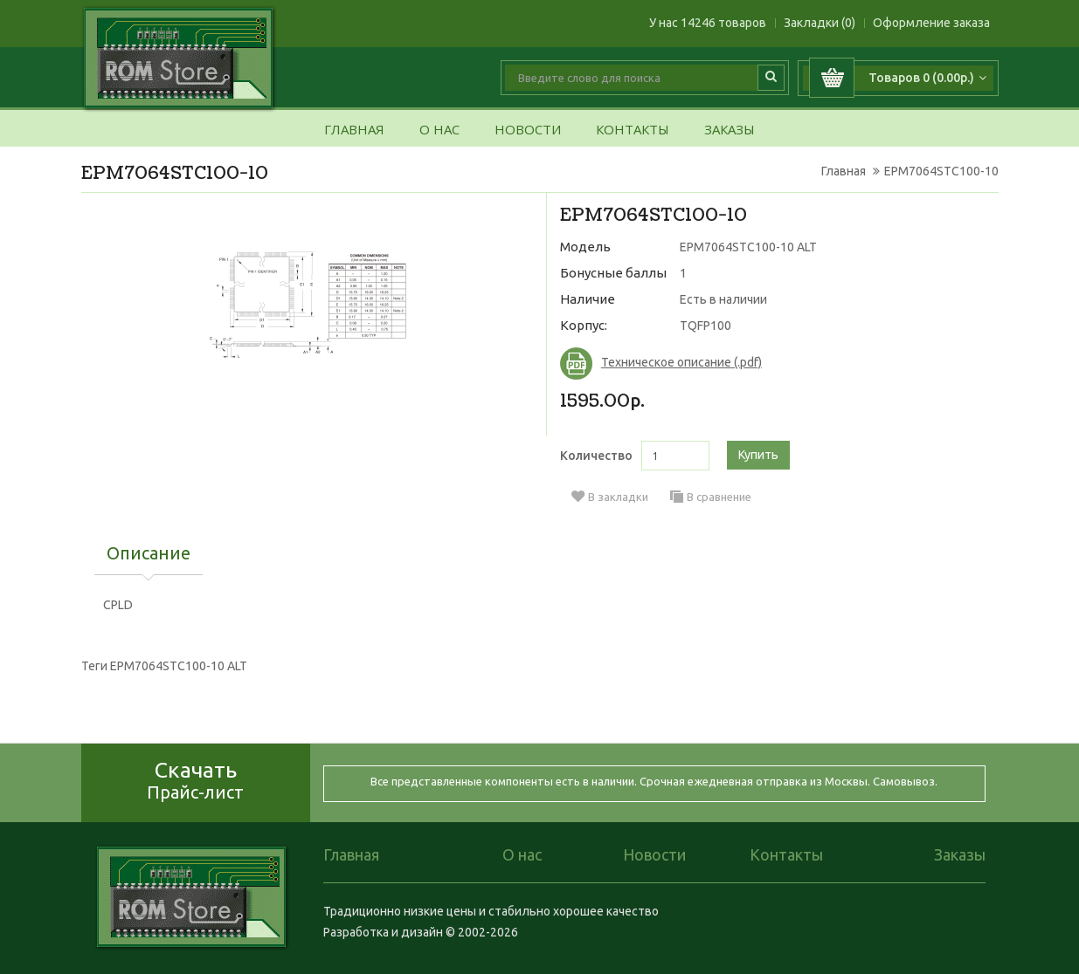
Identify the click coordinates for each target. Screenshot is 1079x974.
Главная (354, 130)
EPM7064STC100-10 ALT (178, 666)
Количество (596, 456)
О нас (439, 130)
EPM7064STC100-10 (941, 171)
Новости (528, 130)
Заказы (729, 130)
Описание (148, 554)
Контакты (632, 130)
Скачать (195, 780)
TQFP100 (705, 326)
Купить (758, 455)
